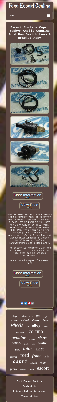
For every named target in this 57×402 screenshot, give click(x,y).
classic (45, 320)
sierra (42, 338)
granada (32, 339)
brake (42, 343)
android (25, 320)
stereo (35, 320)
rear (32, 369)
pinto (13, 369)
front (36, 355)
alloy (36, 325)
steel (27, 327)
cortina (36, 331)
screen (14, 320)
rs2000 (33, 363)
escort (43, 368)
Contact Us (29, 386)
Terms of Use (29, 396)
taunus (45, 326)
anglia (45, 317)
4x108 (40, 349)
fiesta (26, 344)
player (15, 316)
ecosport (21, 332)
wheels (17, 325)
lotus (28, 348)
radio (43, 362)
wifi (33, 344)
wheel (16, 343)
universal (23, 370)
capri (20, 362)
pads (46, 356)
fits (38, 316)
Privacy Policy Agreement (29, 391)
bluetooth (27, 316)
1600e (17, 350)
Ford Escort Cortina (30, 381)
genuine (19, 337)
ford (24, 355)
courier (13, 356)
